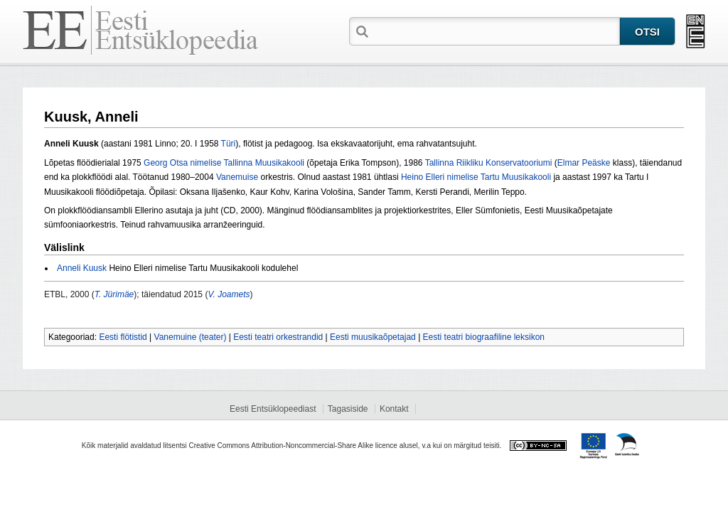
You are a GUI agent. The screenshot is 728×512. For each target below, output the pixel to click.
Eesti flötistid (122, 337)
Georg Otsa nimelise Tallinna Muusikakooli (224, 163)
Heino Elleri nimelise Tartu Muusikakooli (476, 177)
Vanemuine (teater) (190, 337)
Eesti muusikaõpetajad (373, 337)
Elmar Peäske (584, 163)
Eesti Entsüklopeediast (273, 409)
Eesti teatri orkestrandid (278, 337)
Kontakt (394, 409)
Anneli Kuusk (82, 268)
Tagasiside (348, 409)
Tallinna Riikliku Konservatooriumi (488, 163)
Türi (228, 144)
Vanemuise (237, 177)
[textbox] (495, 30)
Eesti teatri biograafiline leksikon (484, 337)
